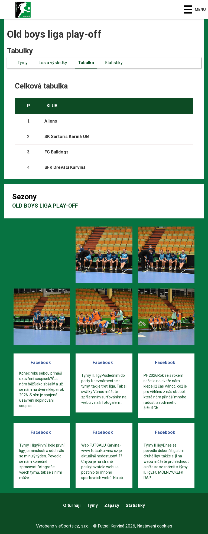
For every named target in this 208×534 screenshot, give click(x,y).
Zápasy (111, 505)
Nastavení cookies (154, 526)
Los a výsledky (52, 62)
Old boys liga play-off (45, 205)
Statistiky (114, 62)
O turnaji (71, 505)
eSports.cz (68, 526)
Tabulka (86, 62)
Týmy (23, 62)
